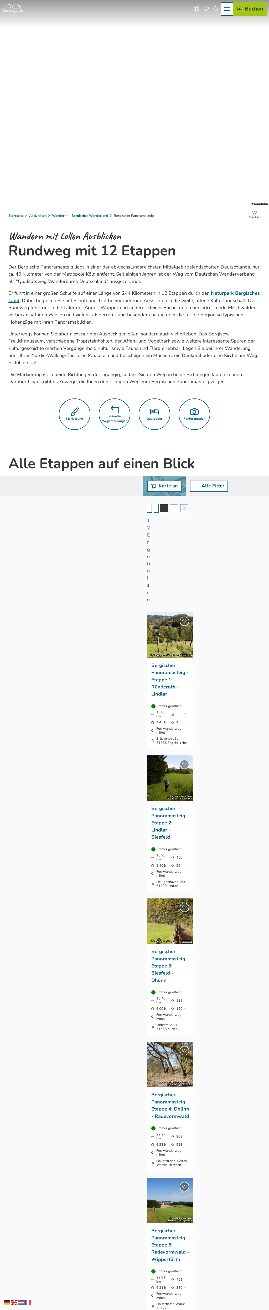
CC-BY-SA (85, 572)
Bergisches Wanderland (89, 215)
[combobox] (112, 486)
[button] (74, 414)
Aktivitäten (37, 215)
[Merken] (255, 216)
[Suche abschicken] (112, 486)
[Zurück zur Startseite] (13, 8)
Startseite (16, 215)
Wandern (59, 215)
